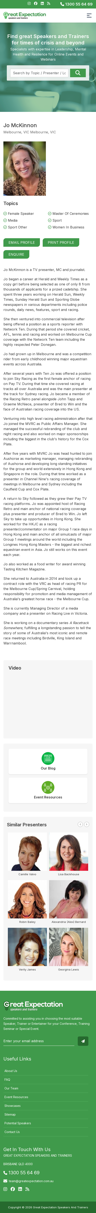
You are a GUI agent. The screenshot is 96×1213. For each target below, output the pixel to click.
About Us (10, 1071)
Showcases (12, 1106)
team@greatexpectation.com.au (31, 1181)
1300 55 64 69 (76, 4)
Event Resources (16, 1097)
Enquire (16, 254)
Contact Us (12, 1132)
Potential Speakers (17, 1123)
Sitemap (10, 1114)
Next (86, 824)
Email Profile (21, 242)
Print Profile (61, 242)
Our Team (11, 1088)
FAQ (7, 1079)
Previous (80, 824)
